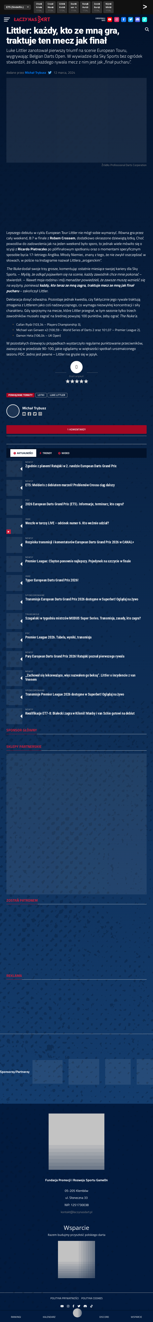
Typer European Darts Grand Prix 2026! (51, 580)
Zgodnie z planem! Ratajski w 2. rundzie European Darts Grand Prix (71, 466)
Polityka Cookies (92, 1298)
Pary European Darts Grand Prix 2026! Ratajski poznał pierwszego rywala (74, 656)
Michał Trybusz (35, 72)
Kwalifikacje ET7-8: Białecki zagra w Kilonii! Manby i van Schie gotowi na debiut (80, 713)
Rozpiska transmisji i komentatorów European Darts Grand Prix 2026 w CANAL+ (79, 542)
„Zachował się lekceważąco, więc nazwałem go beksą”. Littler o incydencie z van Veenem (80, 677)
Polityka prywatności (64, 1298)
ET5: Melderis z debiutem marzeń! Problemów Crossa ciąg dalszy (70, 485)
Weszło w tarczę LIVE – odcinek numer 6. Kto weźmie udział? (67, 523)
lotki (41, 395)
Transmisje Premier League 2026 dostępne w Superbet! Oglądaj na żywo (74, 694)
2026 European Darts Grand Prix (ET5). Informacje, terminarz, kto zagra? (74, 504)
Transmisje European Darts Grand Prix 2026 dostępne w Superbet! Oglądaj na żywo (81, 599)
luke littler (57, 395)
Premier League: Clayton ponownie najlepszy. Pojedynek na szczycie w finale (78, 561)
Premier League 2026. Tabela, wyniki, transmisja (58, 637)
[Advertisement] (76, 200)
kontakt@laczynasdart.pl (76, 1212)
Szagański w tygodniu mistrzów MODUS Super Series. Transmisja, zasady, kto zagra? (83, 618)
